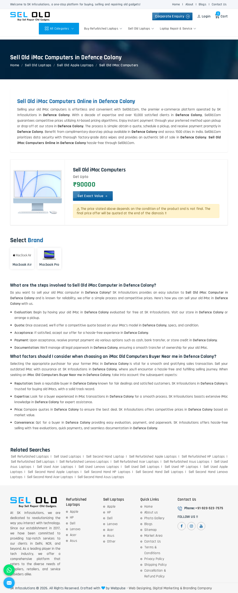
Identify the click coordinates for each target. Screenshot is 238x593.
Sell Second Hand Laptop (105, 456)
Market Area (153, 535)
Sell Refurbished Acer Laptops (136, 461)
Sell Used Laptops (67, 456)
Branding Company (197, 588)
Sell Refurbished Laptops (30, 456)
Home (176, 4)
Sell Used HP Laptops (181, 466)
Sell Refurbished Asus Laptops (186, 461)
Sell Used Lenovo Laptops (99, 466)
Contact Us (219, 4)
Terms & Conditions (152, 550)
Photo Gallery (154, 518)
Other (111, 541)
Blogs (202, 4)
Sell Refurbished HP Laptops (203, 456)
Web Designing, (140, 588)
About (189, 4)
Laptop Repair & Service (178, 28)
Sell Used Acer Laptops (55, 466)
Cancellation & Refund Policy (155, 573)
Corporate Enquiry (172, 16)
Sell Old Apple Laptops (75, 65)
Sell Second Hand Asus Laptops (101, 477)
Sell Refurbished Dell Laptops (33, 461)
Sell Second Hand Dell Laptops (159, 471)
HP (72, 517)
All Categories (60, 28)
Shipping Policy (155, 565)
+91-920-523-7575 (209, 508)
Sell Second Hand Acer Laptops (50, 477)
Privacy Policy (154, 559)
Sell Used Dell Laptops (142, 466)
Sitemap (150, 530)
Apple (74, 511)
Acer (73, 535)
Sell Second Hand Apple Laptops (53, 471)
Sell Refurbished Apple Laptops (153, 456)
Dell (72, 523)
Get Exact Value (93, 196)
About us (151, 512)
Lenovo (75, 529)
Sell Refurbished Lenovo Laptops (84, 461)
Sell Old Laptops (141, 28)
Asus (73, 541)
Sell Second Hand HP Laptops (107, 471)
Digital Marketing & (167, 588)
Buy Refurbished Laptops (103, 28)
